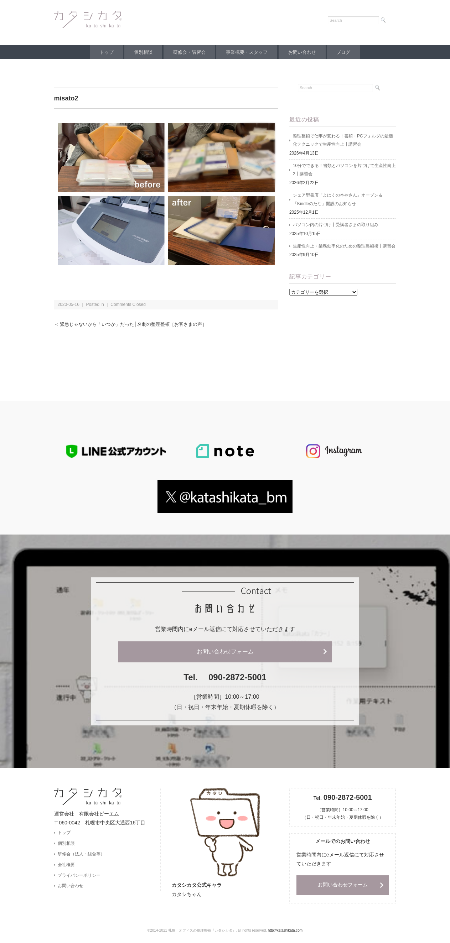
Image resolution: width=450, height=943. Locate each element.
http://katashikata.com (285, 931)
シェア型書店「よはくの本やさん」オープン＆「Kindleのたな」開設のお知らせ (338, 200)
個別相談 (140, 52)
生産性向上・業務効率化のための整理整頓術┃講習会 (344, 247)
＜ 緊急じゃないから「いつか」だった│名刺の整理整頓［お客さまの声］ (136, 324)
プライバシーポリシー (79, 876)
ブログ (349, 52)
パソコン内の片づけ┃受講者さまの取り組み (335, 226)
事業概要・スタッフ (248, 52)
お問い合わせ (305, 52)
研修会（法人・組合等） (81, 854)
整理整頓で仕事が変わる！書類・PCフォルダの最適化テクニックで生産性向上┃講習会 (343, 140)
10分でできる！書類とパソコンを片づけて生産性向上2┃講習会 (344, 170)
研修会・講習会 (188, 52)
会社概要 (66, 865)
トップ (101, 52)
